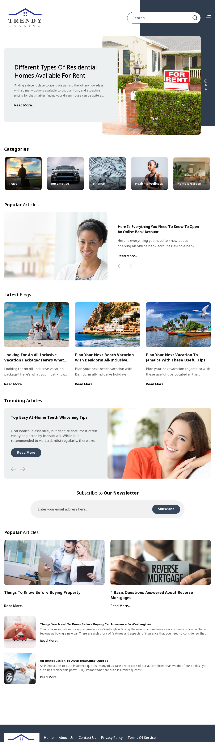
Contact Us (87, 737)
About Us (66, 737)
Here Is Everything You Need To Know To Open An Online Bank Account (158, 229)
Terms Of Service (142, 737)
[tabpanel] (102, 85)
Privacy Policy (112, 737)
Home (49, 737)
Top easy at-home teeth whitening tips (49, 417)
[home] (26, 18)
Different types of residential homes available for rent (55, 71)
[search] (195, 17)
